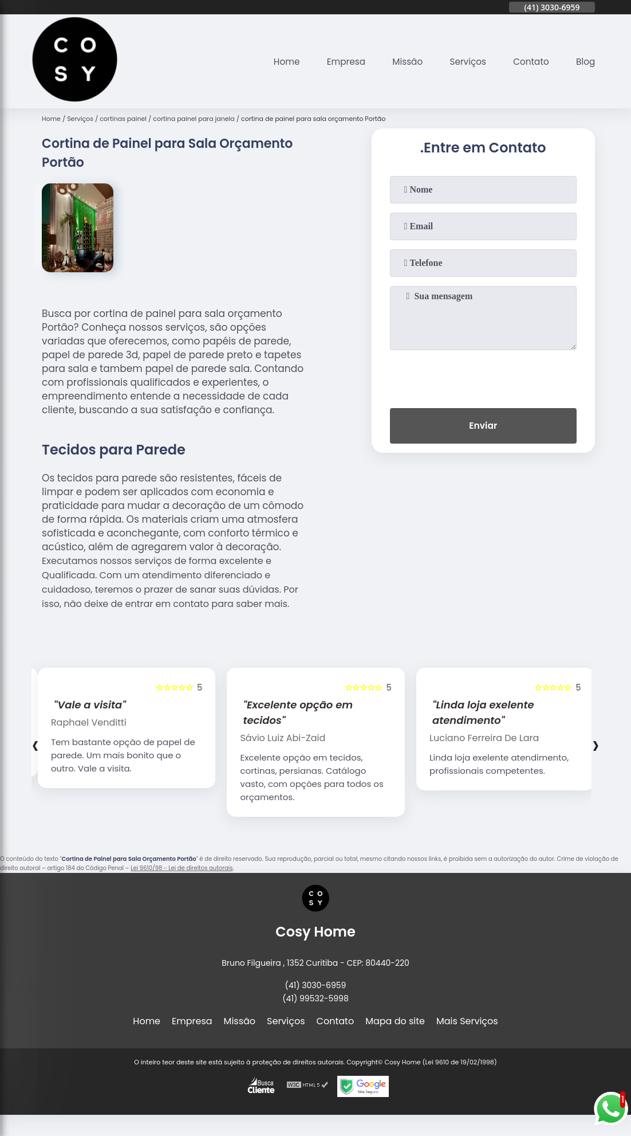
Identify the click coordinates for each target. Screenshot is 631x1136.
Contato (529, 61)
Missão (401, 61)
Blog (585, 61)
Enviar (483, 426)
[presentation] (483, 376)
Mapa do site (395, 1021)
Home (276, 61)
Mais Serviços (467, 1021)
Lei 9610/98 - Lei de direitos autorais (181, 868)
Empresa (337, 61)
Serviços (463, 61)
